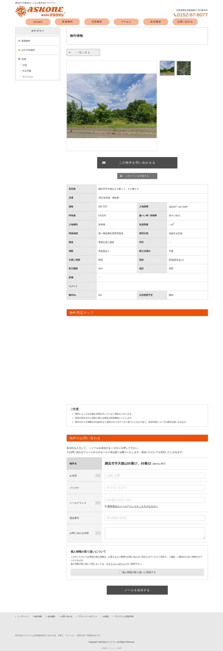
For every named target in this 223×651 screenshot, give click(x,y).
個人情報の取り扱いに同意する (137, 572)
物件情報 (38, 616)
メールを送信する (137, 590)
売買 (24, 59)
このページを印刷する (137, 176)
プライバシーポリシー (116, 564)
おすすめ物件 (28, 50)
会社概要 (51, 616)
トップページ (23, 616)
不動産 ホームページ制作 (111, 648)
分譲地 (106, 616)
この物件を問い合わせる (137, 162)
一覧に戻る (83, 52)
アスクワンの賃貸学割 (124, 616)
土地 (24, 65)
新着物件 (26, 41)
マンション (27, 76)
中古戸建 (26, 71)
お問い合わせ (66, 616)
